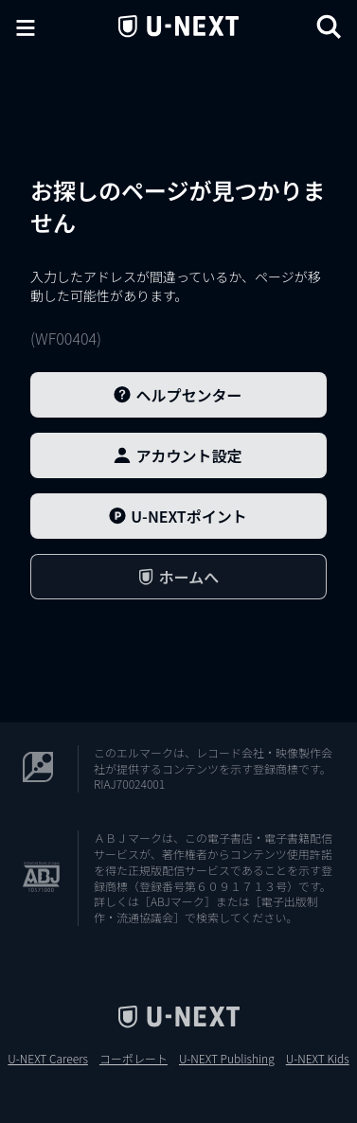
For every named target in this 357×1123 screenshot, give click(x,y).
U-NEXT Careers (48, 1058)
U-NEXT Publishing (227, 1058)
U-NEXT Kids (317, 1058)
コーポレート (133, 1058)
